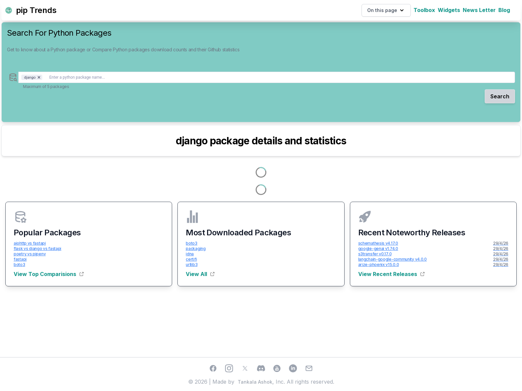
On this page (386, 10)
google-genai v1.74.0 (378, 248)
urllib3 (191, 264)
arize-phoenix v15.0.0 (378, 264)
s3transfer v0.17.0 (375, 253)
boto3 (19, 264)
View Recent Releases (391, 274)
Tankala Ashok (255, 382)
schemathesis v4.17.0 (378, 243)
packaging (195, 248)
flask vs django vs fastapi (37, 248)
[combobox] (267, 77)
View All (200, 274)
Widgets (449, 10)
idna (190, 253)
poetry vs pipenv (30, 253)
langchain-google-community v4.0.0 (392, 259)
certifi (191, 259)
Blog (504, 10)
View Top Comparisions (49, 274)
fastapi (20, 259)
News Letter (479, 10)
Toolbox (424, 10)
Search (499, 96)
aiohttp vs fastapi (30, 243)
